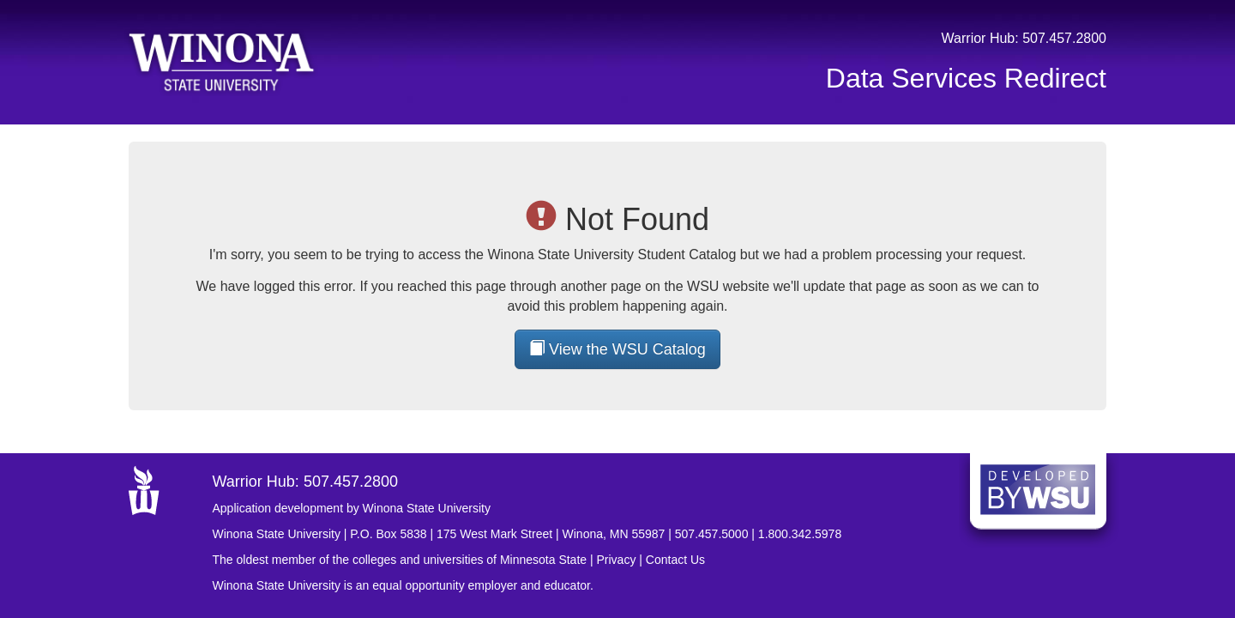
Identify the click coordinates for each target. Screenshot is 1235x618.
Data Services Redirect (966, 78)
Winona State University (276, 534)
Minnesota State (543, 559)
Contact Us (675, 559)
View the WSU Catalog (617, 349)
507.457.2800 (1064, 38)
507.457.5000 (712, 534)
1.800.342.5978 (799, 534)
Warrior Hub (978, 38)
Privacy (616, 559)
